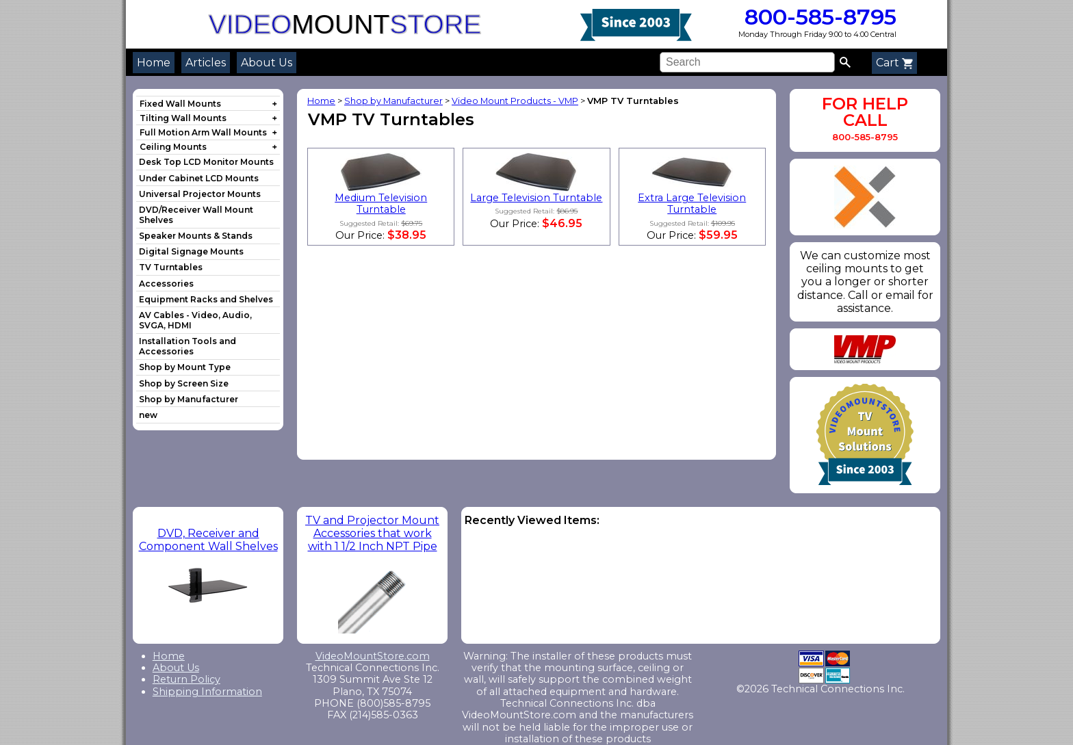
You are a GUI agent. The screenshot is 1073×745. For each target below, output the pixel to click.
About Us (266, 62)
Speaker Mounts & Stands (196, 236)
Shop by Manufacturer (188, 399)
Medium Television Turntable (381, 203)
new (148, 415)
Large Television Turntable (536, 198)
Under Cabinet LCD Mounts (199, 178)
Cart (894, 62)
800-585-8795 (817, 16)
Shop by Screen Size (184, 383)
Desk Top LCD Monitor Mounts (206, 162)
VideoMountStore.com (372, 656)
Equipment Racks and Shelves (206, 299)
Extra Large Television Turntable (692, 203)
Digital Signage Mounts (191, 251)
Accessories (166, 283)
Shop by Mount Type (185, 367)
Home (153, 62)
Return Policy (186, 679)
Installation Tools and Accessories (187, 346)
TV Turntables (171, 267)
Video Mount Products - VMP (515, 101)
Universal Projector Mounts (200, 194)
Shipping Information (207, 691)
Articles (205, 62)
